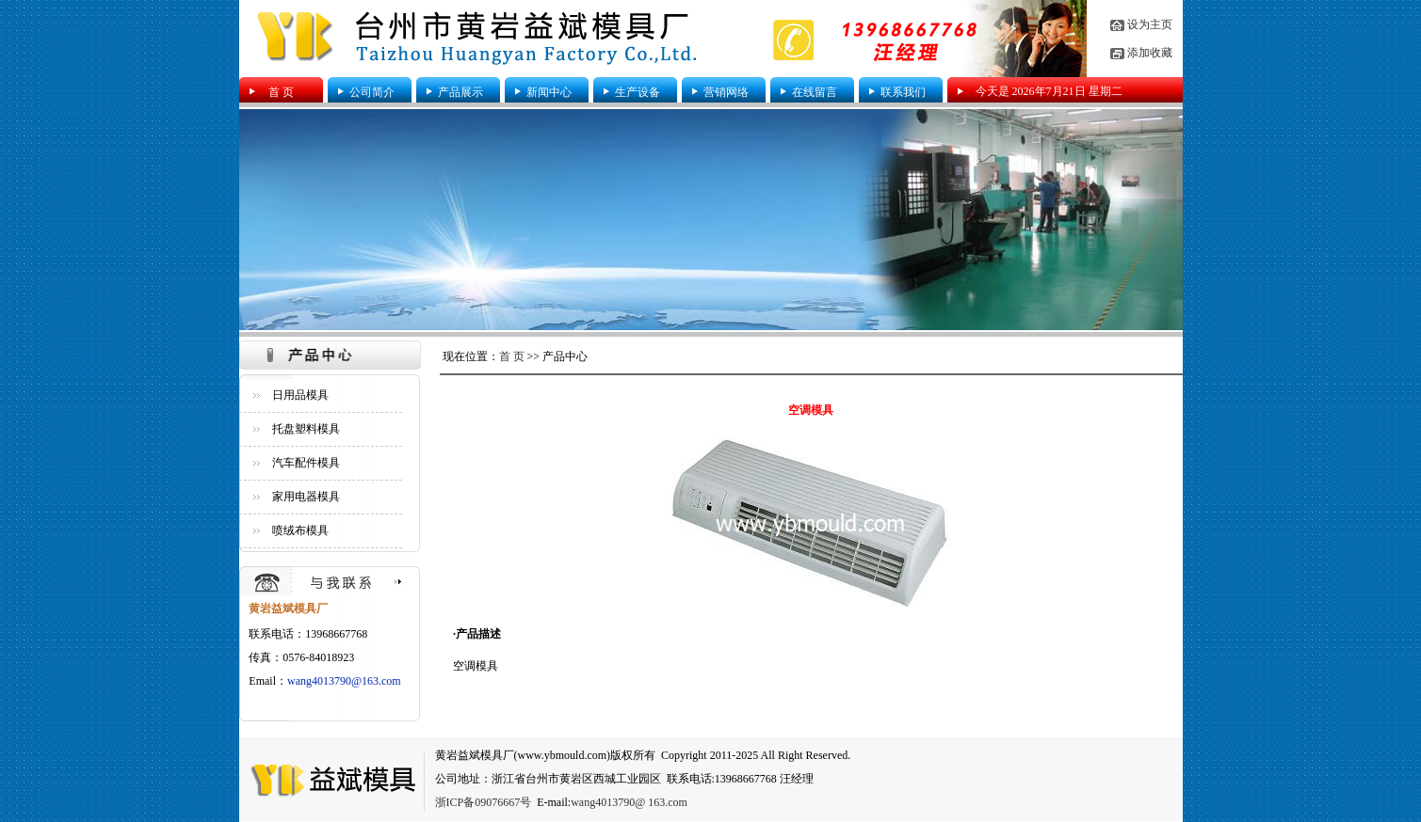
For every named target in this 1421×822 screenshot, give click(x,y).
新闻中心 (549, 92)
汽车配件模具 (306, 462)
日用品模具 (300, 395)
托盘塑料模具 (306, 428)
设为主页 (1149, 24)
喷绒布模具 (300, 530)
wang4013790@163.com (344, 681)
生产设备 (637, 92)
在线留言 (814, 92)
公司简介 (372, 92)
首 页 (281, 92)
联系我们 (903, 92)
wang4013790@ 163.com (629, 802)
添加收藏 (1149, 52)
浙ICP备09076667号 (483, 802)
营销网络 (726, 92)
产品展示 (460, 92)
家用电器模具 (306, 496)
